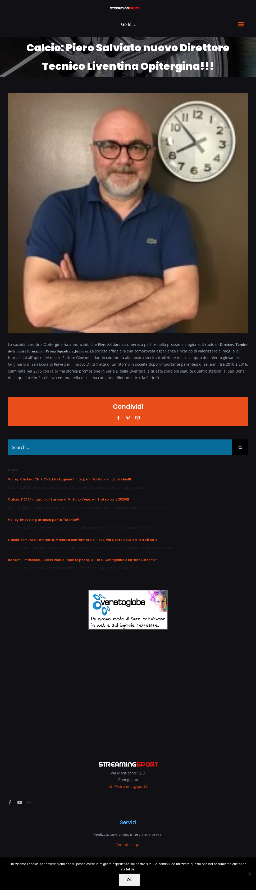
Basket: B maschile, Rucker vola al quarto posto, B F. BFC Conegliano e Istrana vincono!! (82, 560)
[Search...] (120, 447)
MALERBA (91, 547)
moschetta (130, 547)
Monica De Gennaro (123, 527)
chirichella (40, 487)
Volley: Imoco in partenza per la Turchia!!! (43, 519)
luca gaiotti (73, 547)
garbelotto (86, 487)
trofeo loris (121, 507)
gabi (64, 527)
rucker (123, 568)
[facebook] (10, 802)
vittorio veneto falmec (148, 507)
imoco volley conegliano (115, 487)
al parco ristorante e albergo (55, 507)
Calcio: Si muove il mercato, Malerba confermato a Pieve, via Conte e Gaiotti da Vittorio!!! (84, 540)
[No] (249, 874)
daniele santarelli (63, 487)
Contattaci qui (128, 844)
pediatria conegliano (62, 568)
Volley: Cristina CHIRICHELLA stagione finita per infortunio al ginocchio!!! (69, 479)
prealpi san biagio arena (98, 568)
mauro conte (110, 547)
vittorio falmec (162, 547)
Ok (129, 880)
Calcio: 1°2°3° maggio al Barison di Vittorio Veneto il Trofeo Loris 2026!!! (68, 499)
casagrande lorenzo (48, 547)
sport (139, 487)
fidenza (38, 568)
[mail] (29, 802)
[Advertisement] (128, 692)
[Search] (240, 447)
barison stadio (89, 507)
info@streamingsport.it (128, 786)
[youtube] (19, 802)
